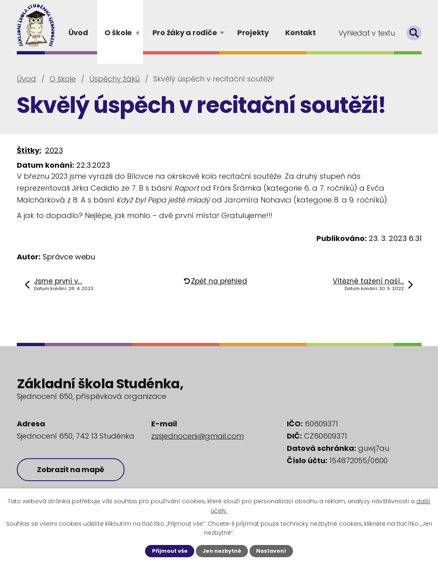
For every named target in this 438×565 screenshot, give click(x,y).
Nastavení (271, 550)
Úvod (78, 32)
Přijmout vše (170, 550)
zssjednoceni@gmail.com (197, 436)
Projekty (253, 32)
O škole (118, 32)
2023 (54, 150)
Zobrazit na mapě (70, 469)
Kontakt (300, 32)
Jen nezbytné (221, 550)
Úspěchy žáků (114, 79)
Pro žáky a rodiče (184, 32)
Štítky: (29, 150)
